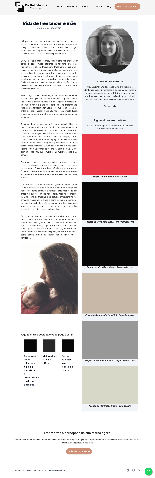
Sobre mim (72, 6)
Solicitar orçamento (127, 6)
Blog (109, 6)
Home (59, 6)
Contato (98, 6)
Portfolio (86, 6)
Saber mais (110, 106)
